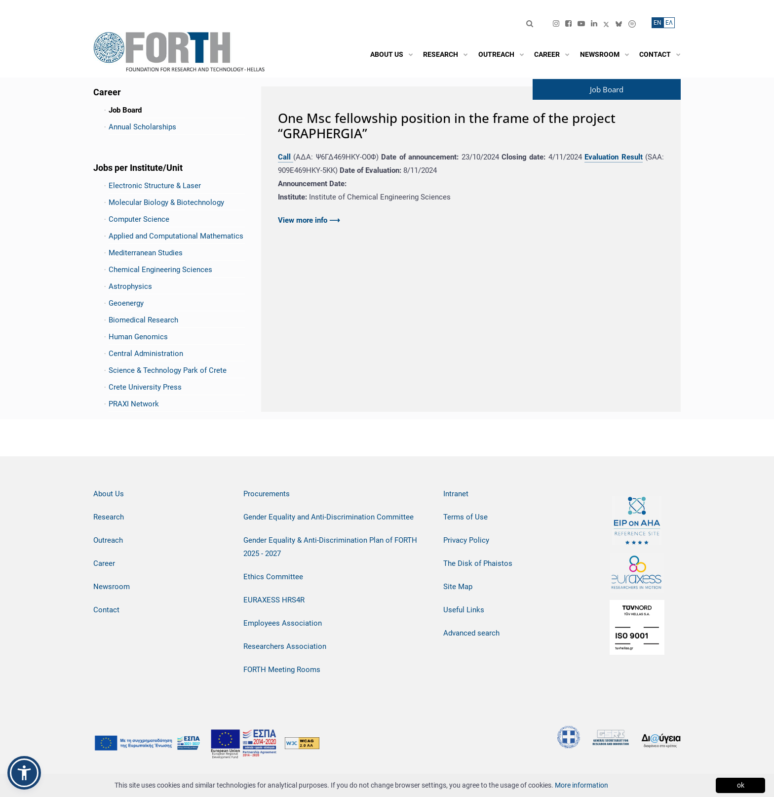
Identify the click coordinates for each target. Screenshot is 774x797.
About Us (108, 493)
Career (104, 563)
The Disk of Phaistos (477, 563)
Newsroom (111, 586)
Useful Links (463, 609)
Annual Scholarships (142, 126)
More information (581, 785)
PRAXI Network (134, 403)
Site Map (457, 586)
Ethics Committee (273, 576)
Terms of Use (465, 517)
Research (108, 517)
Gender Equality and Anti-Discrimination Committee (328, 517)
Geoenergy (126, 303)
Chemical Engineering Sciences (160, 269)
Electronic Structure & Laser (155, 185)
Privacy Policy (466, 540)
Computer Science (139, 219)
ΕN (657, 22)
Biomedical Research (143, 320)
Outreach (108, 540)
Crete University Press (145, 387)
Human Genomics (138, 336)
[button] (24, 772)
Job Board (125, 110)
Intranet (455, 493)
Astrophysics (130, 286)
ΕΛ (669, 22)
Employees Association (282, 623)
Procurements (266, 493)
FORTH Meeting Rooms (281, 669)
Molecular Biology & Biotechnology (166, 202)
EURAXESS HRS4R (274, 600)
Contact (106, 609)
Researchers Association (284, 646)
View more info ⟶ (309, 220)
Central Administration (146, 353)
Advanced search (471, 633)
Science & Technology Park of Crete (168, 370)
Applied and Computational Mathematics (176, 236)
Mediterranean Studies (146, 252)
